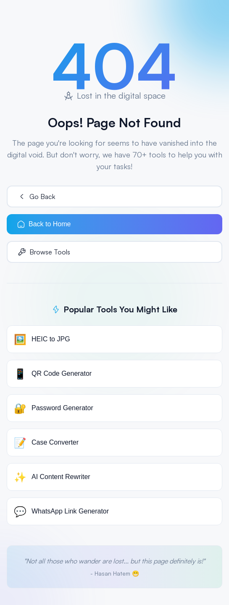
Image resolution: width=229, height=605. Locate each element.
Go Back (36, 196)
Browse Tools (44, 252)
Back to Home (44, 224)
